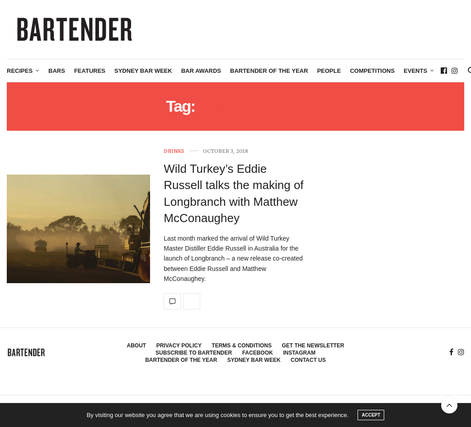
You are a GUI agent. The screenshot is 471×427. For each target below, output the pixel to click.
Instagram (299, 353)
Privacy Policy (179, 345)
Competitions (372, 70)
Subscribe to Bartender (193, 353)
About (136, 345)
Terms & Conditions (242, 345)
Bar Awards (201, 70)
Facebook (257, 353)
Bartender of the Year (269, 70)
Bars (56, 70)
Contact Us (308, 360)
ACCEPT (371, 415)
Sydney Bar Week (143, 70)
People (329, 70)
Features (89, 70)
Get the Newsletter (313, 345)
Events (415, 70)
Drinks (174, 151)
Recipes (20, 70)
